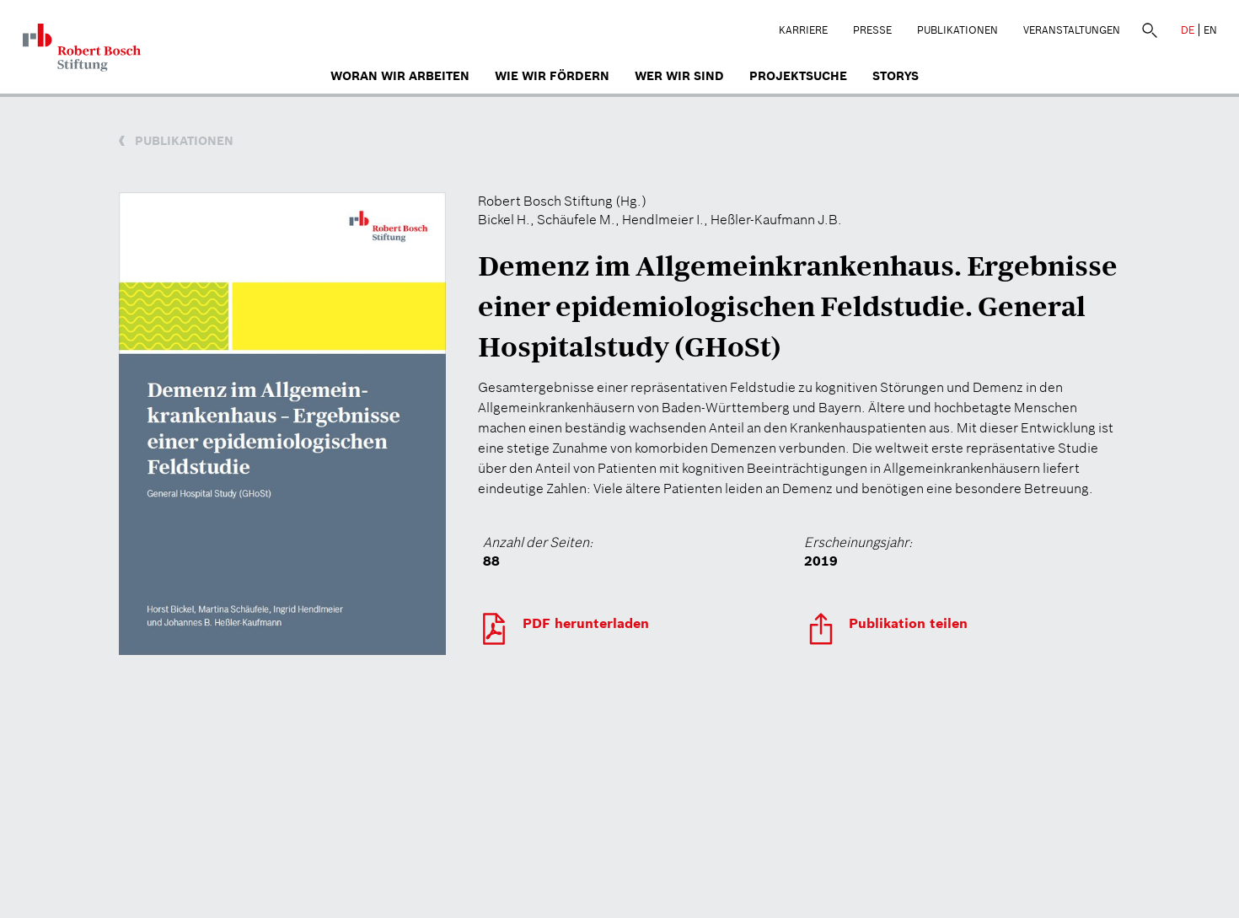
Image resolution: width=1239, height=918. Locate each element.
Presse (872, 30)
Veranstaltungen (1071, 30)
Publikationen (957, 30)
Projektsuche (798, 75)
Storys (895, 75)
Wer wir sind (679, 75)
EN (1210, 30)
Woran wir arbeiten (399, 75)
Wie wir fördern (552, 75)
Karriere (803, 30)
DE (1187, 30)
